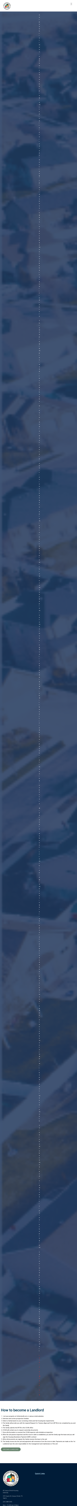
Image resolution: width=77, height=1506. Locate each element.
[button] (71, 3)
